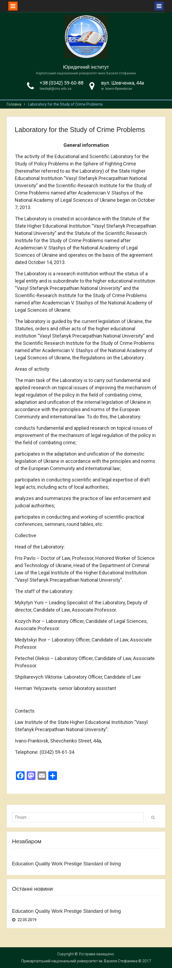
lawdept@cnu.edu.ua (55, 89)
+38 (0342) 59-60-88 (61, 83)
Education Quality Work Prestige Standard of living (66, 863)
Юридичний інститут (86, 67)
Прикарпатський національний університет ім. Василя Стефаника (79, 961)
